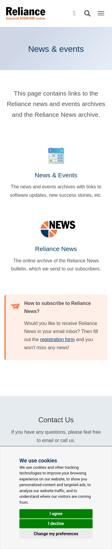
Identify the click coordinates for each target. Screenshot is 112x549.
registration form (57, 339)
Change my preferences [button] (56, 533)
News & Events (56, 175)
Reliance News (56, 248)
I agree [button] (56, 513)
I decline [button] (56, 523)
